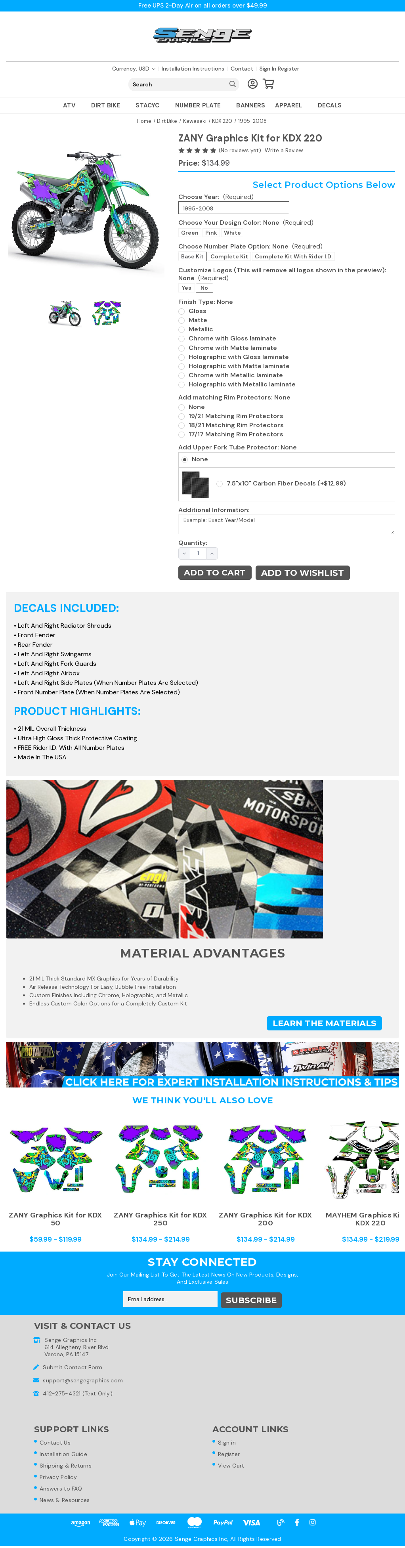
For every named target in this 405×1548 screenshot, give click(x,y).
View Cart (233, 1466)
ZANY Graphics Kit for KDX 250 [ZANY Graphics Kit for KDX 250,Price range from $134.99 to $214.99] (160, 1219)
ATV (72, 106)
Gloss (197, 311)
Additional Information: (214, 510)
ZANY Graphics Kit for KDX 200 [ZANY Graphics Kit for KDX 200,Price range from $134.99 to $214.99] (265, 1219)
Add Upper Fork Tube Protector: (237, 447)
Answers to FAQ (62, 1490)
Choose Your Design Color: (245, 223)
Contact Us (56, 1442)
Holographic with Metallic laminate (242, 384)
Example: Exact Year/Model (286, 525)
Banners (250, 106)
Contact (242, 69)
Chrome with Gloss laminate (232, 338)
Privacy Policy (59, 1478)
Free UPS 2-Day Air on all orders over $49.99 (202, 6)
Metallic (201, 329)
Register (288, 69)
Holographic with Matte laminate (239, 366)
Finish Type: (205, 302)
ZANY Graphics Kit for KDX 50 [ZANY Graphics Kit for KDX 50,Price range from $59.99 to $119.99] (55, 1219)
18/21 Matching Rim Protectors (236, 425)
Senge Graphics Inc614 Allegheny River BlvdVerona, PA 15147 (76, 1346)
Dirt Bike (108, 106)
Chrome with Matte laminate (233, 348)
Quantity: (188, 543)
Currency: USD (133, 69)
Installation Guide (65, 1454)
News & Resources (66, 1502)
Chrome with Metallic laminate (236, 375)
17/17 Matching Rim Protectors (236, 434)
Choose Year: (216, 197)
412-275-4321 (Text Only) (78, 1392)
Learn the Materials (323, 1024)
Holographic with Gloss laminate (239, 357)
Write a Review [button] (284, 150)
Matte (198, 320)
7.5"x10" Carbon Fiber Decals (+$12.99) (286, 483)
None (197, 407)
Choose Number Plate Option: (250, 246)
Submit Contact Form (72, 1366)
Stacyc (150, 106)
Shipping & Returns (67, 1466)
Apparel (291, 106)
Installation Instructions (193, 69)
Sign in (268, 69)
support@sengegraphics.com (83, 1379)
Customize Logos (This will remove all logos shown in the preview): (282, 274)
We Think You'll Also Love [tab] (202, 1101)
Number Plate (201, 106)
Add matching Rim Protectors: (234, 397)
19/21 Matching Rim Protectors (236, 416)
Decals (330, 106)
